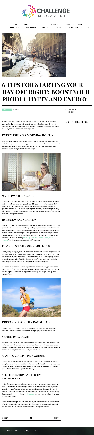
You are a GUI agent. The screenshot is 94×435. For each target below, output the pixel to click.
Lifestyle (40, 24)
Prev (6, 418)
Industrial (73, 27)
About (26, 24)
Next (56, 418)
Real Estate (31, 27)
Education (14, 27)
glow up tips (31, 394)
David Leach (72, 109)
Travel (67, 24)
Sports (45, 27)
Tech (87, 27)
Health (80, 24)
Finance (54, 24)
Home (15, 24)
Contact (58, 27)
